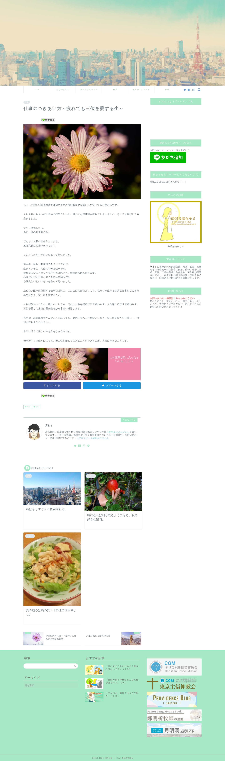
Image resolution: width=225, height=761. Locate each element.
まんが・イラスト (141, 89)
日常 (115, 89)
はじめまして (63, 89)
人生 (28, 407)
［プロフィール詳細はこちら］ (92, 438)
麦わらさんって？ (89, 89)
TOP (37, 89)
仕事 (26, 102)
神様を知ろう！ (176, 246)
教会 (167, 89)
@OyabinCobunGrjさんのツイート (168, 182)
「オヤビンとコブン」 (118, 432)
